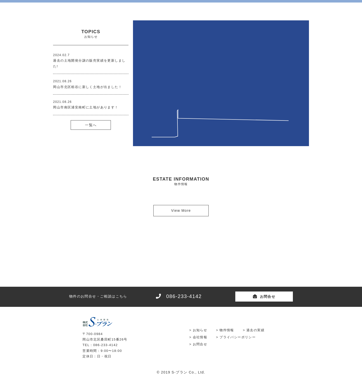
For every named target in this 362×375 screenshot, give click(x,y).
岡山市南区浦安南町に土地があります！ (85, 107)
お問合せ (268, 297)
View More (181, 211)
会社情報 (200, 337)
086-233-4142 (184, 296)
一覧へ (91, 125)
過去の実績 (255, 330)
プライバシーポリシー (237, 337)
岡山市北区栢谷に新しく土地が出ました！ (87, 87)
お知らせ (200, 330)
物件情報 (226, 330)
